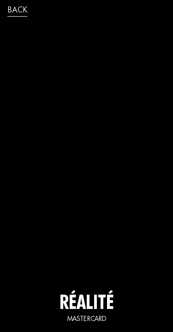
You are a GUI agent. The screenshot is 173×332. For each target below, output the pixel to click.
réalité (87, 304)
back (17, 10)
